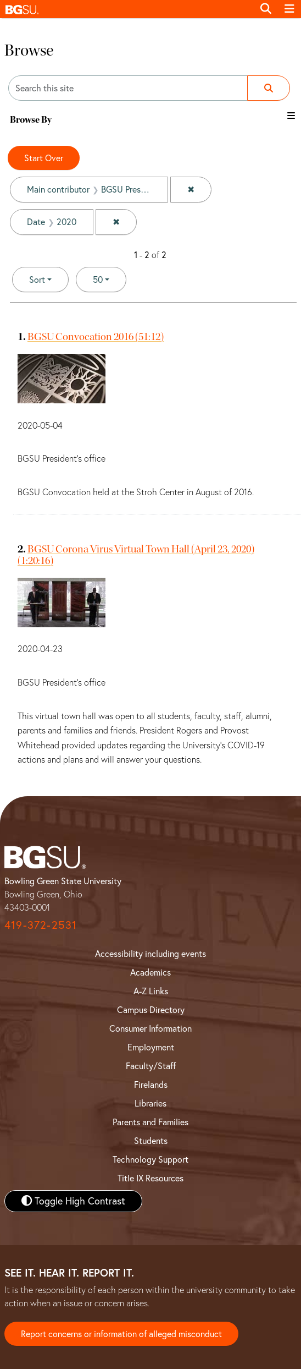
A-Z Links (150, 990)
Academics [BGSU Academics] (150, 972)
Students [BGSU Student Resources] (151, 1140)
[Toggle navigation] (289, 9)
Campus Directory (151, 1009)
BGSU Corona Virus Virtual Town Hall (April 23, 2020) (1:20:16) (136, 554)
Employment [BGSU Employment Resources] (150, 1047)
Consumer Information (150, 1028)
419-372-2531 (40, 925)
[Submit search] (268, 88)
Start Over (43, 157)
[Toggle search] (266, 9)
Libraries (150, 1103)
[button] (127, 9)
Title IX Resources (150, 1178)
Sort (37, 279)
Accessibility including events (150, 953)
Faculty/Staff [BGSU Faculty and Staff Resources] (151, 1065)
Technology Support (150, 1159)
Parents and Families (150, 1121)
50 (109, 278)
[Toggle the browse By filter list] (291, 115)
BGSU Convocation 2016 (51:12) (95, 336)
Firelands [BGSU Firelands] (151, 1084)
